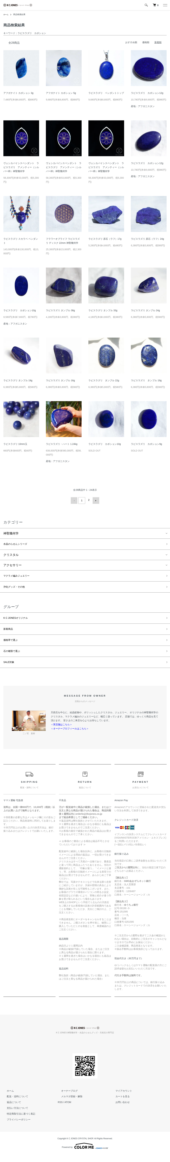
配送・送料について (14, 1104)
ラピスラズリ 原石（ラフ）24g (147, 238)
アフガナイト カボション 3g (18, 93)
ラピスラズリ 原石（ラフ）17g (104, 238)
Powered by (85, 1154)
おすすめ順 (131, 42)
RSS (60, 1110)
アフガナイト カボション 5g (61, 93)
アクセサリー (12, 565)
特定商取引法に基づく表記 (17, 1121)
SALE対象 (10, 669)
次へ (94, 500)
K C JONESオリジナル (19, 620)
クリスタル (11, 554)
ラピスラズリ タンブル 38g (60, 310)
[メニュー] (165, 5)
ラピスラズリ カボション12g (147, 93)
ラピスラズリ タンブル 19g (17, 380)
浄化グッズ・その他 (17, 588)
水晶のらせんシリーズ (18, 543)
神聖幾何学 (11, 532)
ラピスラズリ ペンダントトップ (106, 93)
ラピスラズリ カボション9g (146, 444)
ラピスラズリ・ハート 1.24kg (61, 444)
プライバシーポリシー (15, 1127)
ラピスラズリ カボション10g (19, 310)
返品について (10, 1110)
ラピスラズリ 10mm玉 (15, 444)
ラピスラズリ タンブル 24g (145, 310)
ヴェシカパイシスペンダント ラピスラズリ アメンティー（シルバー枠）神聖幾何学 (21, 167)
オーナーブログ (66, 1098)
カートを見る (119, 1104)
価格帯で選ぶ (12, 645)
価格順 (145, 42)
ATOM (68, 1110)
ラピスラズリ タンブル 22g (103, 380)
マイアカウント (120, 1098)
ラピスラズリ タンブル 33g (102, 310)
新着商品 (9, 633)
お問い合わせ (119, 1110)
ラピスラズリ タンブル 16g (60, 380)
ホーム (6, 14)
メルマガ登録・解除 (68, 1104)
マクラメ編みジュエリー (20, 576)
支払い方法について (14, 1115)
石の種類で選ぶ (14, 657)
